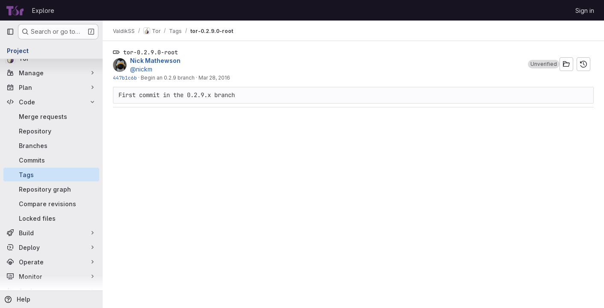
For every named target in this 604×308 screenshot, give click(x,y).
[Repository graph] (51, 189)
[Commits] (51, 160)
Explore (43, 10)
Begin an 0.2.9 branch (168, 77)
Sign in (584, 10)
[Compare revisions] (51, 203)
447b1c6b (125, 77)
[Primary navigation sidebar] (10, 31)
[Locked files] (51, 218)
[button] (544, 64)
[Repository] (51, 131)
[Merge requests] (51, 116)
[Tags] (51, 174)
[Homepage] (15, 10)
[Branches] (51, 145)
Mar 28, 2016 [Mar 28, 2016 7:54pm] (214, 77)
